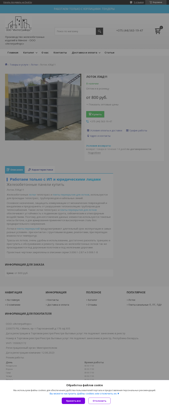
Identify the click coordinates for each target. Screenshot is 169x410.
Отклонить (99, 400)
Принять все (73, 400)
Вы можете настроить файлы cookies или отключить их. (83, 393)
